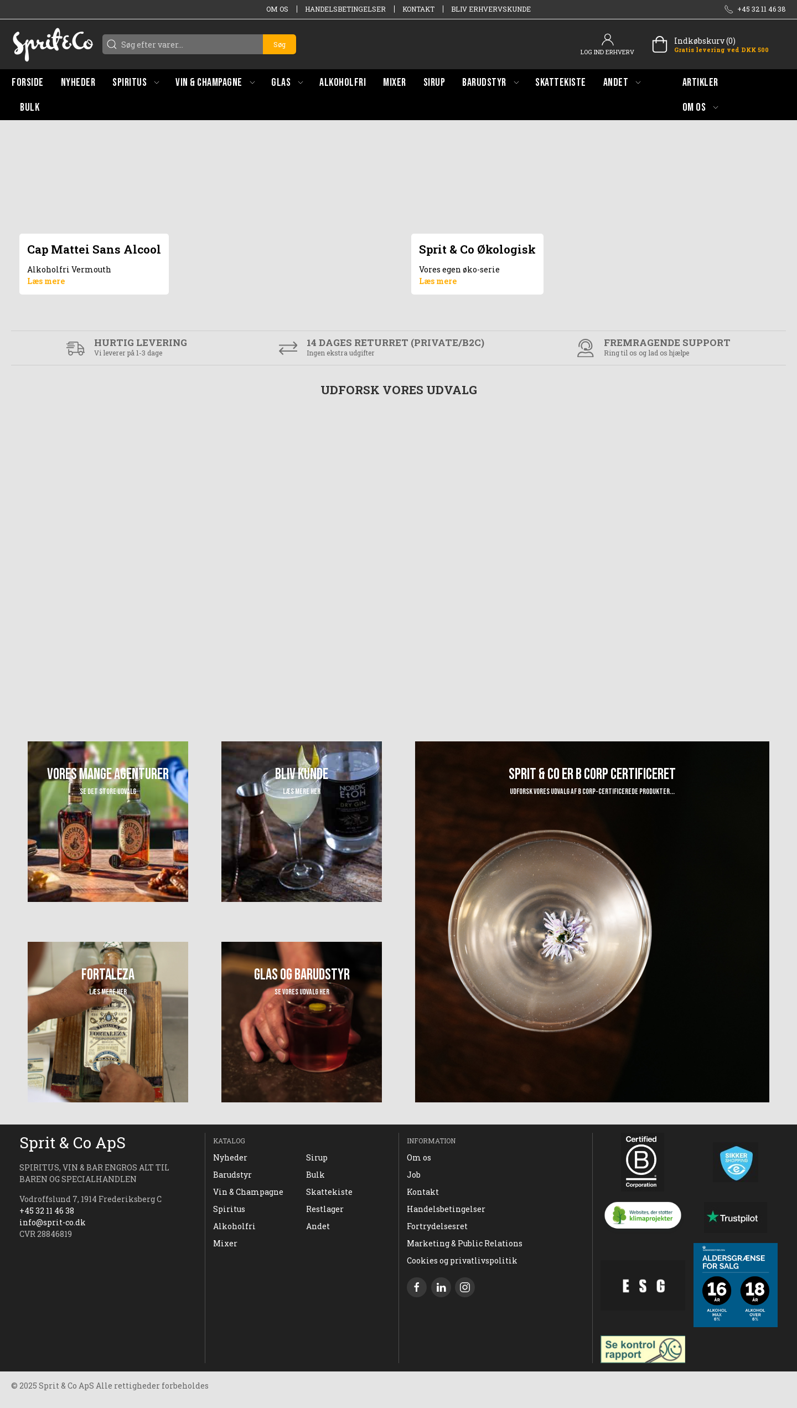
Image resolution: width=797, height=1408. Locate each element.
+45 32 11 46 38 (46, 1210)
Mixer (225, 1243)
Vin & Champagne (248, 1192)
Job (414, 1174)
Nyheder (230, 1157)
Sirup (317, 1157)
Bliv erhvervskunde (491, 8)
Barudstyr (232, 1174)
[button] (135, 82)
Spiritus (229, 1209)
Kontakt (418, 8)
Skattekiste (329, 1192)
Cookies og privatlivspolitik (462, 1260)
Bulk (315, 1174)
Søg (279, 44)
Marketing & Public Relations (464, 1243)
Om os (277, 8)
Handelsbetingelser (345, 8)
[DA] (52, 44)
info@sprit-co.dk (52, 1222)
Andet (318, 1226)
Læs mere (46, 281)
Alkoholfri (234, 1226)
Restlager (325, 1209)
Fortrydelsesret (437, 1226)
